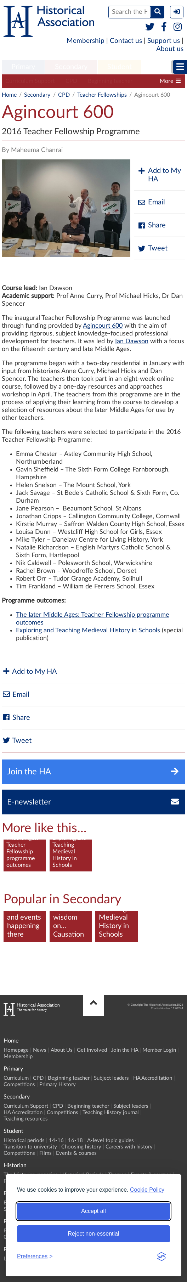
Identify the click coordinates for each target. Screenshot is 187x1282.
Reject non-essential (93, 1234)
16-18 (75, 1140)
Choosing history (81, 1147)
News (39, 1050)
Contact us (126, 41)
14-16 (56, 1140)
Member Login (159, 1050)
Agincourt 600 (103, 326)
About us (169, 49)
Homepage (16, 1050)
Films (45, 1153)
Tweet (152, 248)
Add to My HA (159, 175)
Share (151, 225)
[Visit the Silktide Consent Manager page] (161, 1256)
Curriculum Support (30, 81)
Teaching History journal (111, 1112)
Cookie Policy (147, 1190)
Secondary (71, 66)
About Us (62, 1050)
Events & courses (76, 1153)
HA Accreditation (152, 1078)
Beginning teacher (110, 81)
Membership (85, 41)
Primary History (57, 1084)
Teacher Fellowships (102, 95)
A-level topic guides (110, 1140)
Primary (23, 66)
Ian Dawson (131, 341)
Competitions (19, 1084)
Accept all (93, 1211)
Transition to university (30, 1147)
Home (9, 95)
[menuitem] (23, 67)
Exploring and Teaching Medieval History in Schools (88, 630)
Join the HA (124, 1050)
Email (151, 202)
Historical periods (24, 1140)
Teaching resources (26, 1119)
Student (119, 66)
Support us (163, 41)
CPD (71, 81)
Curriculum (16, 1078)
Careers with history (129, 1147)
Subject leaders (111, 1078)
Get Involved (92, 1050)
